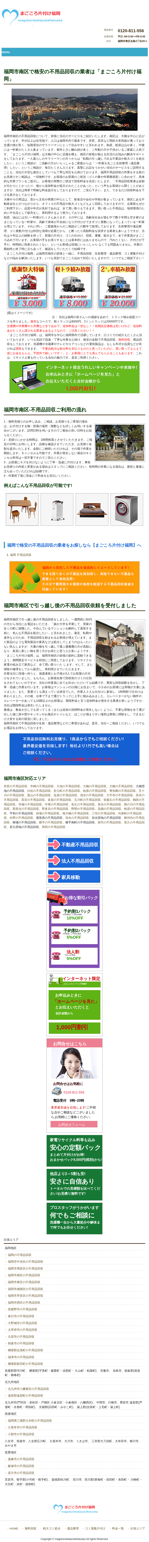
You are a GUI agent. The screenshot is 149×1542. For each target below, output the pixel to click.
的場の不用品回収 (48, 813)
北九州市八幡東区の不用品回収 (28, 1388)
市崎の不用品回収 (42, 786)
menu (6, 52)
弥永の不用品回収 (77, 817)
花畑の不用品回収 (109, 808)
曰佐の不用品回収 (39, 790)
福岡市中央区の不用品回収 (25, 1261)
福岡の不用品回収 (19, 1255)
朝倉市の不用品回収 (21, 1343)
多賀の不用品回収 (59, 799)
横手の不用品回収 (50, 822)
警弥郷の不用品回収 (122, 790)
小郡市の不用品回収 (21, 1434)
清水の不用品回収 (92, 795)
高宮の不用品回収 (33, 799)
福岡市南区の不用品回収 (24, 1275)
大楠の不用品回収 (94, 786)
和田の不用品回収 (53, 827)
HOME (14, 1528)
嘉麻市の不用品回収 (21, 1459)
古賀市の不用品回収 (21, 1336)
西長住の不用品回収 (26, 808)
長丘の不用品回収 (83, 804)
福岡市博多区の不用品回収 (25, 1268)
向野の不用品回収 (21, 817)
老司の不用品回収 (109, 822)
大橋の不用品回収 (121, 786)
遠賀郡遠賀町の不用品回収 (25, 1395)
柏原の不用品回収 (94, 790)
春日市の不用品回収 (21, 1316)
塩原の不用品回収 (65, 795)
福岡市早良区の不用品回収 (25, 1295)
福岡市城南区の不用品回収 (25, 1289)
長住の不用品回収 (109, 804)
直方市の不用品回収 (21, 1473)
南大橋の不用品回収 (75, 813)
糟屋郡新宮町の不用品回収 (25, 1363)
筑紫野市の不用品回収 (22, 1309)
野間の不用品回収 (83, 808)
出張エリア (137, 1528)
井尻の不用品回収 (15, 786)
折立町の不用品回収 (67, 790)
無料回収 (30, 1528)
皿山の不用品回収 (39, 795)
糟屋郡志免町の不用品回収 (25, 1350)
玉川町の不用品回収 (87, 799)
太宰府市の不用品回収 (22, 1329)
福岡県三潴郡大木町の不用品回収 (30, 1420)
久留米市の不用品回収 (22, 1427)
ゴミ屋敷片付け (95, 1528)
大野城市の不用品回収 (22, 1323)
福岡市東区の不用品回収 (24, 1282)
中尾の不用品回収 (56, 804)
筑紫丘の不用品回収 (117, 799)
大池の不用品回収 (68, 786)
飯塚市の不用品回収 (21, 1466)
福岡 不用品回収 (20, 554)
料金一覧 (118, 1528)
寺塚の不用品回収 (30, 804)
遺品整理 (73, 1528)
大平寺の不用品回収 (119, 795)
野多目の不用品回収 (55, 808)
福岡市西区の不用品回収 (24, 1302)
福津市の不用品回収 (21, 1357)
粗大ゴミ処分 (52, 1528)
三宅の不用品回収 (103, 813)
